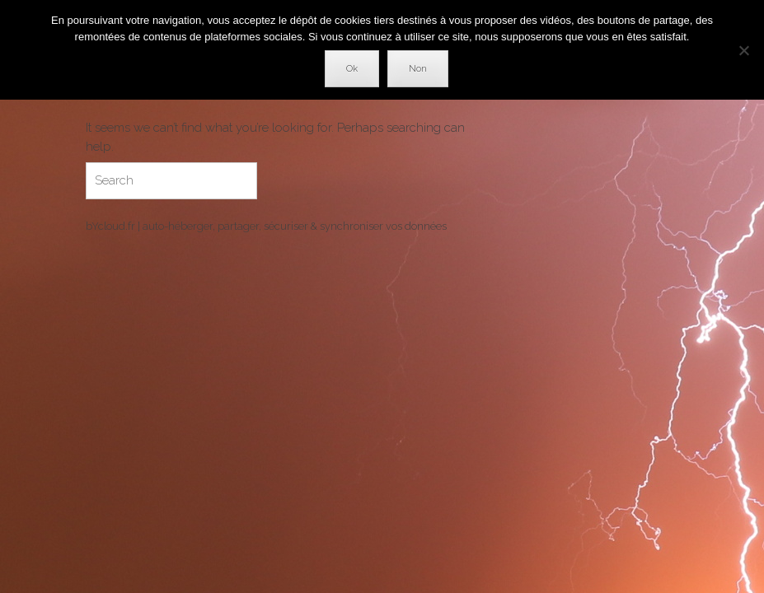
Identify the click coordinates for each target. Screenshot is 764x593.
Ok (352, 68)
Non (418, 68)
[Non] (743, 50)
